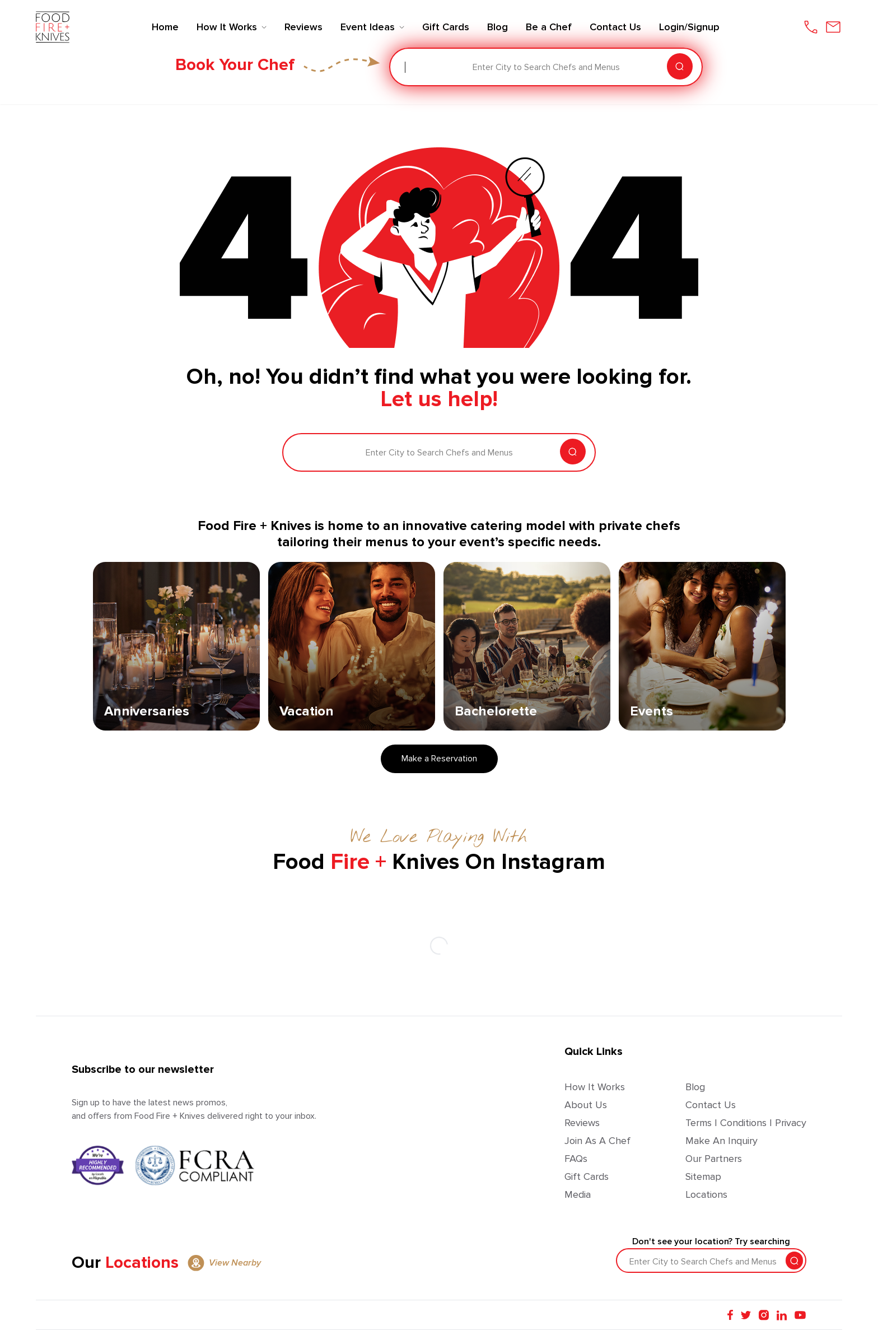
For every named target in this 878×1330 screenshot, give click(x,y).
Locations (706, 1194)
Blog (695, 1087)
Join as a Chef (597, 1140)
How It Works (594, 1087)
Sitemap (703, 1176)
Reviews (582, 1123)
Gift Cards (586, 1176)
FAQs (575, 1158)
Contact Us (710, 1105)
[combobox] (406, 67)
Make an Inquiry (721, 1140)
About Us (585, 1105)
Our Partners (713, 1158)
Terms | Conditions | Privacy (745, 1123)
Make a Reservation (439, 758)
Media (577, 1194)
